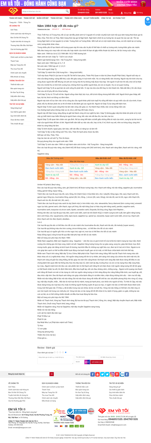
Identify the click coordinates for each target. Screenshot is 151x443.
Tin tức (110, 13)
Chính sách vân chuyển (50, 398)
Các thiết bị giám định (116, 390)
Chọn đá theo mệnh (116, 395)
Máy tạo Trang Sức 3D (49, 392)
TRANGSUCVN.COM (43, 29)
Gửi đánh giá (97, 362)
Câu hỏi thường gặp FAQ (16, 401)
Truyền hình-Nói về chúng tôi (18, 395)
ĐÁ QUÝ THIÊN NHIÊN (91, 18)
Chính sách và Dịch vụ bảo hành (53, 387)
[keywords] (42, 11)
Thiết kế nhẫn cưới (82, 387)
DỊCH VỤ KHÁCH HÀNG (17, 53)
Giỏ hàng (138, 12)
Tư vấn (148, 22)
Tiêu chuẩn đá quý (115, 398)
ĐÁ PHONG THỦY (119, 18)
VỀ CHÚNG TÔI (14, 26)
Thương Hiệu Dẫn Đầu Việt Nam (19, 398)
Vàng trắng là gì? (115, 387)
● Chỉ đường (23, 417)
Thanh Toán (46, 390)
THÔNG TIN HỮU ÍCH (16, 81)
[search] (67, 11)
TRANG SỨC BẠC (57, 18)
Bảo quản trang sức (82, 390)
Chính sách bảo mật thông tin (18, 390)
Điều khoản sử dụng (49, 401)
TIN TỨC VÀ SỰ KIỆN (16, 104)
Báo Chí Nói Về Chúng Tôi (17, 392)
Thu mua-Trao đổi (48, 395)
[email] (37, 374)
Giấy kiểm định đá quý (83, 398)
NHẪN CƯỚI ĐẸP (43, 18)
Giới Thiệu (11, 387)
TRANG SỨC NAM (15, 18)
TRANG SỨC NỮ (29, 18)
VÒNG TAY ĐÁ (106, 18)
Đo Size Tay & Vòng (82, 392)
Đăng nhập (126, 13)
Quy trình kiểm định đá (117, 392)
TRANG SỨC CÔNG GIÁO (73, 18)
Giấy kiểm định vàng (83, 395)
